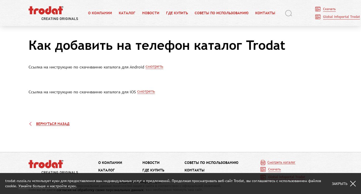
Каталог (127, 13)
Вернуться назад (52, 124)
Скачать (329, 9)
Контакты (265, 13)
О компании (100, 13)
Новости (150, 13)
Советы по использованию (221, 13)
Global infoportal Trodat (341, 17)
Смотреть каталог (281, 162)
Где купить (177, 13)
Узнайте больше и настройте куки (47, 186)
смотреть (154, 66)
